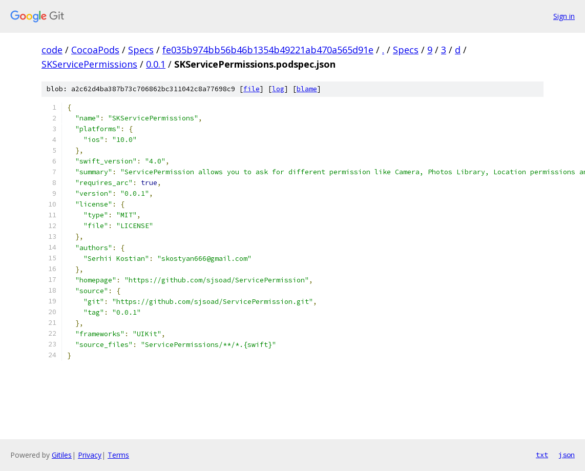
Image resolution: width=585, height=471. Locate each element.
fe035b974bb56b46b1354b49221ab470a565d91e (267, 50)
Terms (118, 455)
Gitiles (62, 455)
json (566, 454)
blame (307, 89)
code (51, 50)
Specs (141, 50)
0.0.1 (155, 64)
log (278, 89)
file (251, 89)
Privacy (89, 455)
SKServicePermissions (89, 64)
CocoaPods (95, 50)
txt (542, 454)
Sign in (564, 16)
